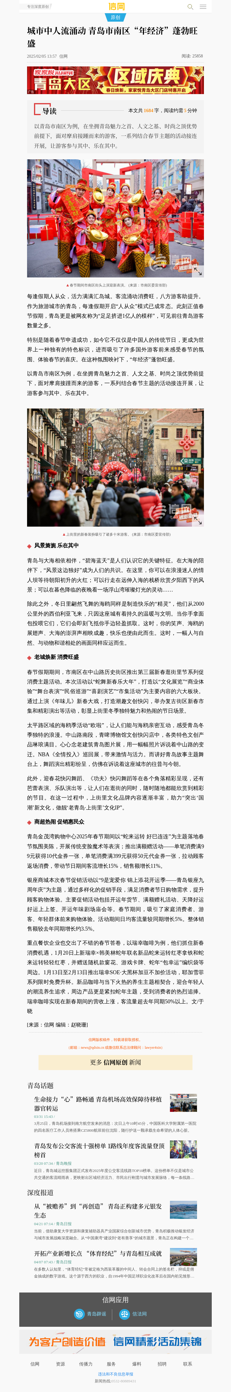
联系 (187, 1364)
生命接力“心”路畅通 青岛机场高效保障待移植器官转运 (98, 1103)
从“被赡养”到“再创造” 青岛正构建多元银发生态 (98, 1210)
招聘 (162, 1364)
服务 (111, 1364)
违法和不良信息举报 (115, 1374)
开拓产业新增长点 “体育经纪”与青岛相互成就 (98, 1253)
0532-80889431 (124, 1381)
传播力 (86, 1364)
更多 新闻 (115, 1062)
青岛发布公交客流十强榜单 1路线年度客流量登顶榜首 (99, 1150)
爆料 (136, 1364)
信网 (34, 1364)
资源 (60, 1364)
